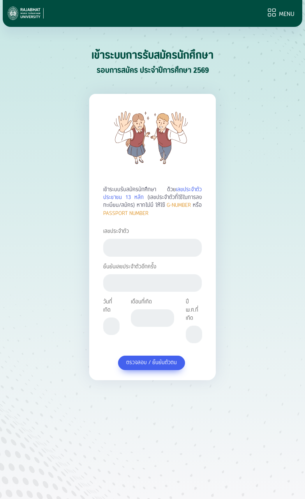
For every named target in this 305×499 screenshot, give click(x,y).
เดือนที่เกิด (141, 302)
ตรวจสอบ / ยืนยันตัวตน (151, 362)
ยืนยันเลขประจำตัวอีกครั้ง (129, 267)
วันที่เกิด (107, 306)
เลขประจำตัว (116, 231)
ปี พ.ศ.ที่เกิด (192, 310)
